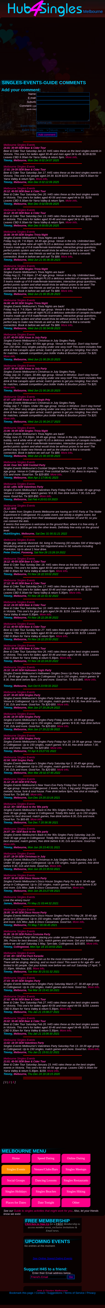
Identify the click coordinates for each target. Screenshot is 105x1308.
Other (75, 1205)
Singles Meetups (76, 1172)
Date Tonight (46, 1205)
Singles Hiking (76, 1194)
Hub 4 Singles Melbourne (52, 1293)
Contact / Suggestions (49, 1296)
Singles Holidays (15, 1194)
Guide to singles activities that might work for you (43, 1213)
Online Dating (76, 1161)
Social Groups (16, 1183)
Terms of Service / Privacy (80, 1296)
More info (71, 160)
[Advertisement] (52, 47)
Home (16, 1161)
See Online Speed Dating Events (52, 1261)
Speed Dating (46, 1161)
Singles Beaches (46, 1194)
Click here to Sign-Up (37, 1227)
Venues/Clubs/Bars (46, 1172)
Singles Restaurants (76, 1183)
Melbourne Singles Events (19, 148)
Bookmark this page (21, 1296)
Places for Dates (16, 1205)
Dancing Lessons (46, 1183)
